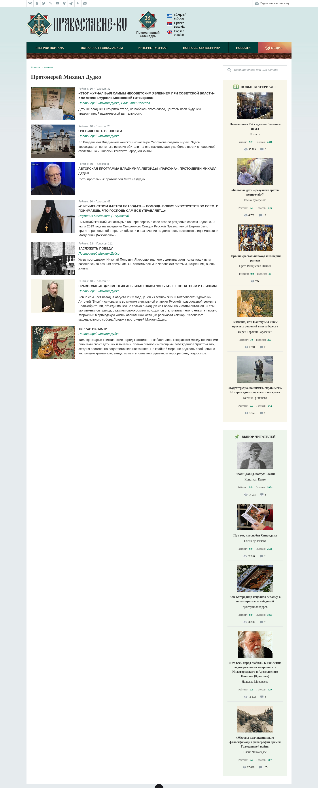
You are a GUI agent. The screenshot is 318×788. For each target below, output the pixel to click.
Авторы (48, 67)
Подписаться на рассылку (274, 3)
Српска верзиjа (176, 24)
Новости (243, 48)
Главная (35, 67)
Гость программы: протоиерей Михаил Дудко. (112, 179)
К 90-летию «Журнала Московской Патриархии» (116, 98)
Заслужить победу (95, 248)
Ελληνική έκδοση (176, 16)
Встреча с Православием (102, 48)
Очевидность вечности (100, 131)
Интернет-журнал (152, 48)
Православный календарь (147, 26)
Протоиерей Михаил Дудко (98, 136)
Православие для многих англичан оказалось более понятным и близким (147, 286)
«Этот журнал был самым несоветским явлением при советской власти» (146, 93)
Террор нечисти (93, 329)
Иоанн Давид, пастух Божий (255, 474)
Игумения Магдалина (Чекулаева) (103, 216)
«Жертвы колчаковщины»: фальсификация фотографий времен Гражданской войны (255, 742)
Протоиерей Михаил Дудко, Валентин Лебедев (114, 103)
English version (175, 33)
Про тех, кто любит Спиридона (255, 535)
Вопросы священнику (201, 48)
